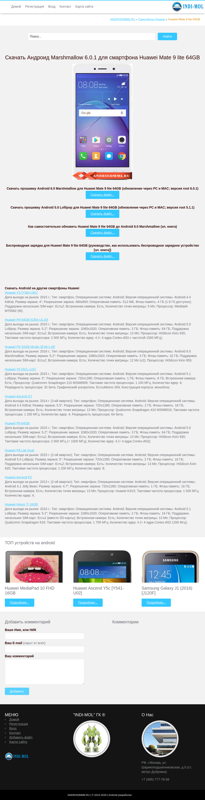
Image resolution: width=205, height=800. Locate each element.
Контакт (65, 6)
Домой (16, 6)
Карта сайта (84, 6)
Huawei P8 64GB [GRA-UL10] (26, 320)
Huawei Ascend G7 (18, 396)
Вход (51, 6)
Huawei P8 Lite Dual (19, 450)
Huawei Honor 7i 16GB (21, 504)
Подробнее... (19, 602)
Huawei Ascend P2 (18, 477)
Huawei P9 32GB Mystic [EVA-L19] (30, 347)
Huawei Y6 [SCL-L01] (20, 369)
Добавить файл (20, 737)
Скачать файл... (102, 195)
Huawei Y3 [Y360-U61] (21, 292)
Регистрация (34, 6)
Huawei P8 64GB (17, 423)
